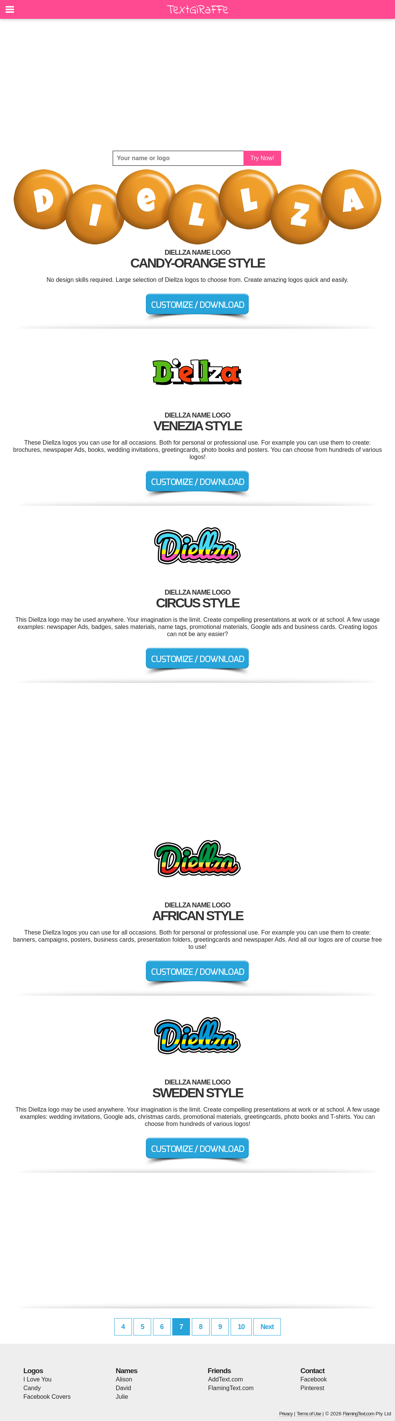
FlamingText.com (231, 1388)
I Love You (37, 1379)
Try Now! (262, 158)
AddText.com (225, 1379)
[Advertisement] (197, 85)
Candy (32, 1388)
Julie (122, 1396)
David (123, 1388)
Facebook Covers (46, 1396)
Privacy (286, 1413)
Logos (33, 1371)
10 (241, 1327)
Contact (312, 1371)
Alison (124, 1379)
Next (267, 1327)
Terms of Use (309, 1413)
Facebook (313, 1379)
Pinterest (312, 1388)
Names (126, 1371)
